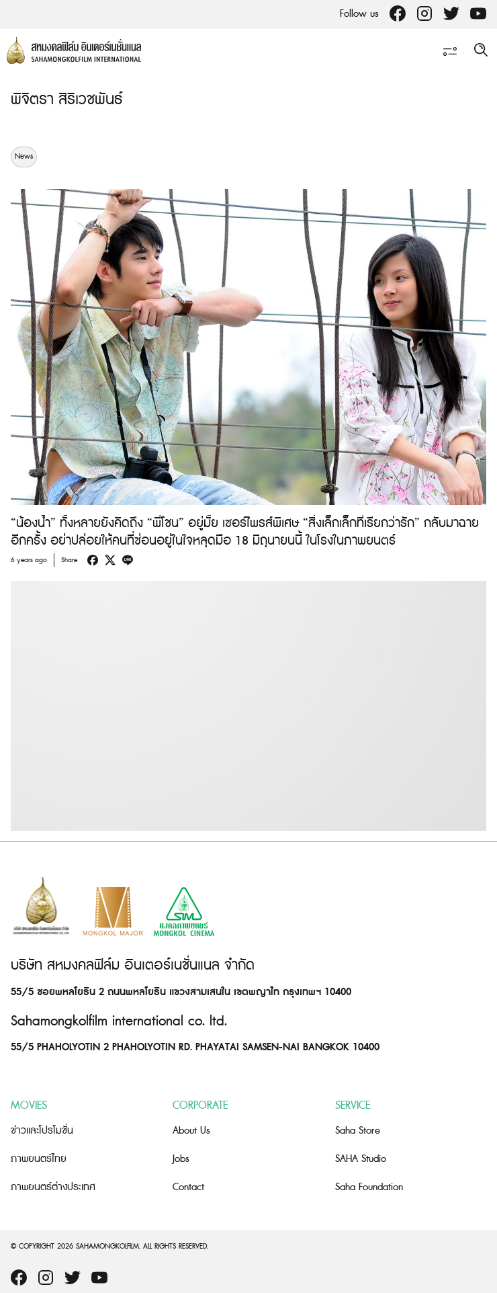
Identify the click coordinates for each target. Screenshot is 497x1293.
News (24, 157)
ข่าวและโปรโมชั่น (42, 1130)
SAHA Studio (360, 1159)
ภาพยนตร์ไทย (38, 1159)
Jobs (181, 1159)
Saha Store (357, 1130)
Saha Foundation (369, 1187)
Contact (188, 1187)
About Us (191, 1130)
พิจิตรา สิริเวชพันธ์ (67, 100)
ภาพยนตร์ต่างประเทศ (53, 1187)
